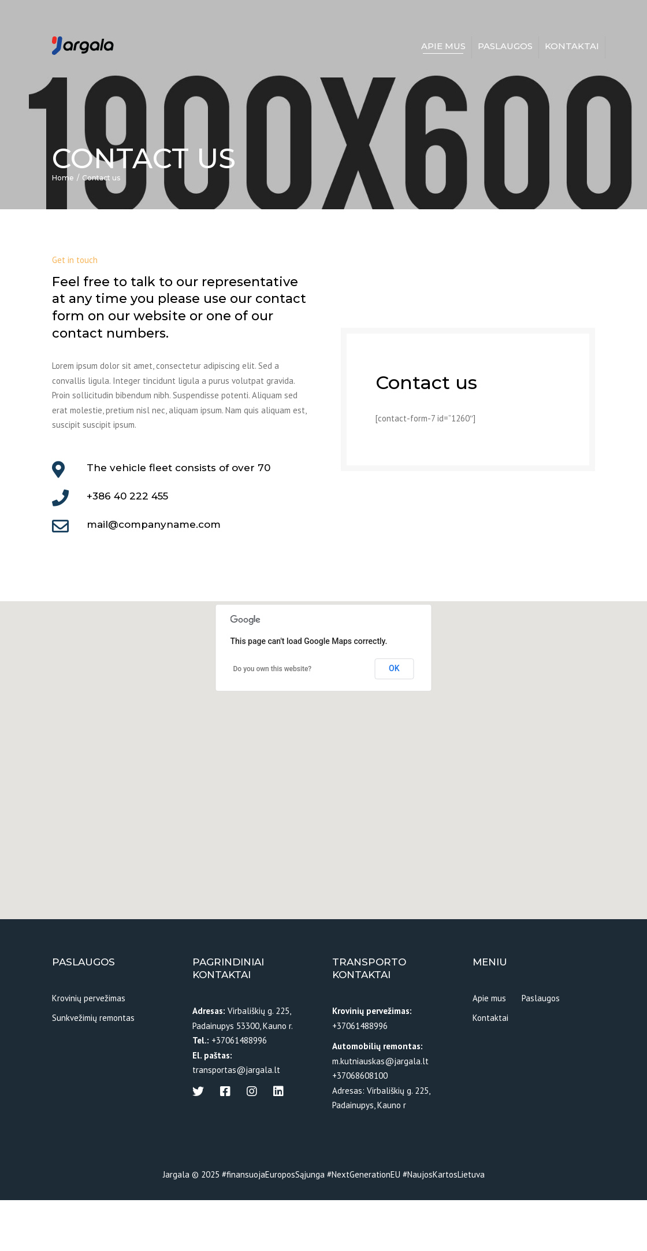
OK (394, 719)
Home (63, 228)
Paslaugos (505, 47)
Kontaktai (572, 47)
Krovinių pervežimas (88, 1048)
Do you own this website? (272, 720)
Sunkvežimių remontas (93, 1068)
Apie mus (443, 47)
